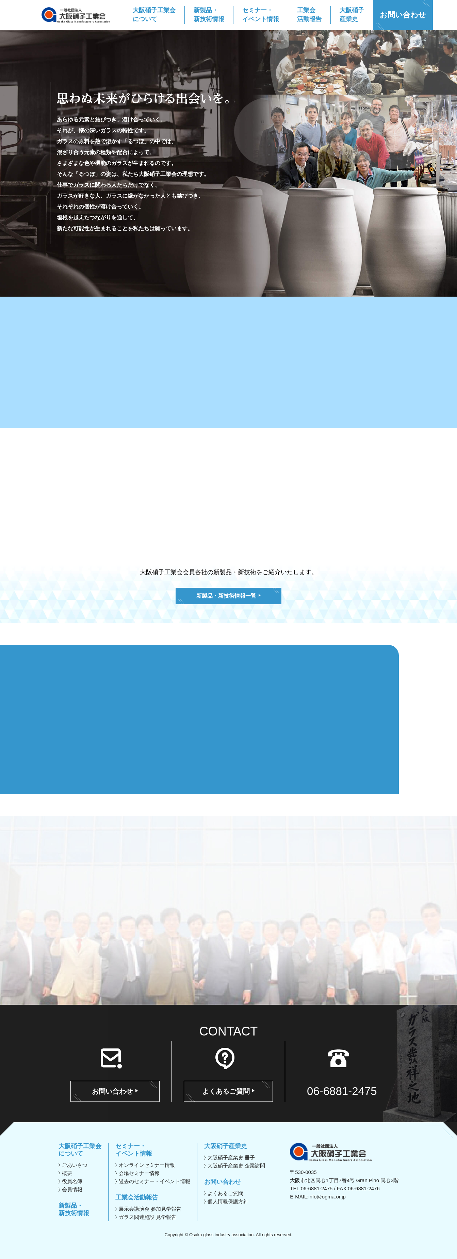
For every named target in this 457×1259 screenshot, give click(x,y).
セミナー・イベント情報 (133, 1150)
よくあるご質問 (228, 1091)
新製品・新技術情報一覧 (228, 596)
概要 (67, 1173)
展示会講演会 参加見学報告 (150, 1209)
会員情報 (72, 1189)
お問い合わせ (403, 15)
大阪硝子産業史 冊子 (231, 1157)
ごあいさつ (74, 1165)
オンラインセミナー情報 (147, 1165)
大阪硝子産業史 (225, 1146)
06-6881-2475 (342, 1091)
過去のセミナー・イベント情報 (154, 1181)
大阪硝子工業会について (80, 1150)
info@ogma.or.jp (326, 1196)
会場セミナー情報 (139, 1173)
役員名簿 (72, 1181)
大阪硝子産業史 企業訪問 (236, 1166)
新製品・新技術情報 (74, 1209)
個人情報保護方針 (228, 1201)
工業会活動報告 (136, 1197)
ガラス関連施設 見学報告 (147, 1217)
